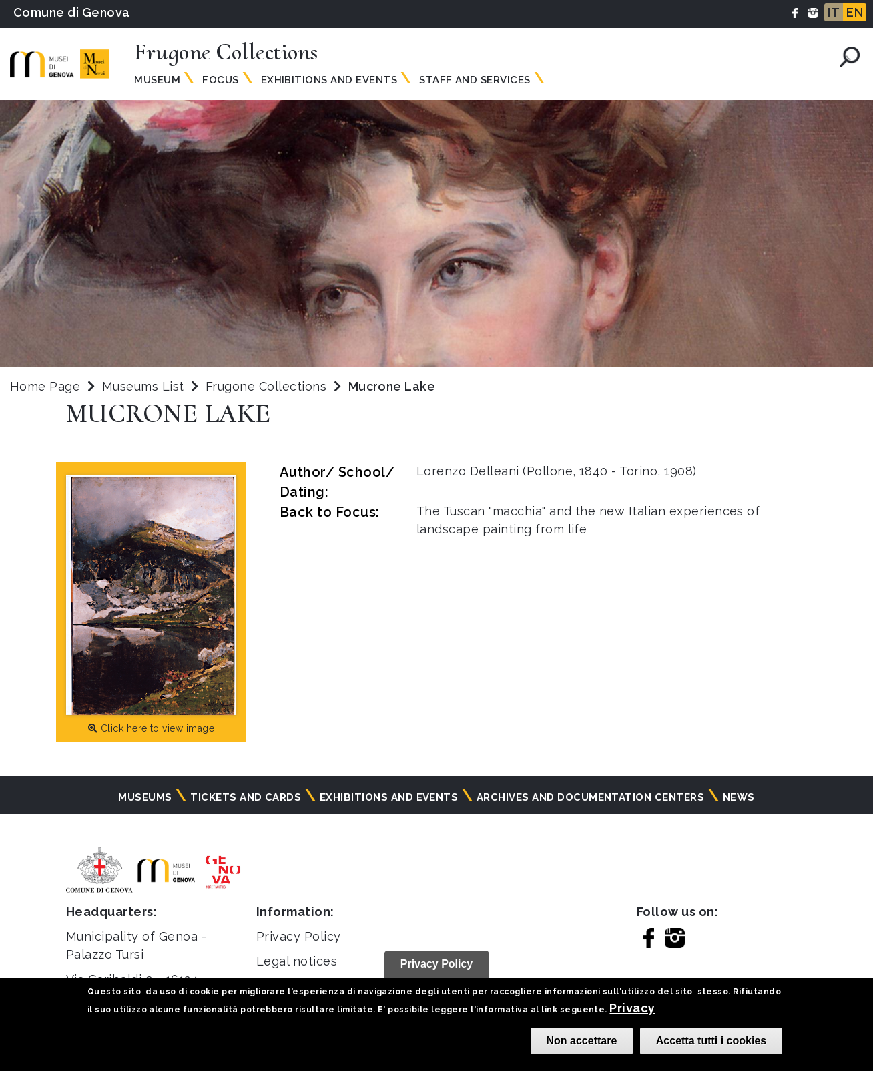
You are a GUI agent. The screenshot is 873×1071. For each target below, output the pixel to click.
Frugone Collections (268, 386)
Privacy (632, 1008)
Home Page (45, 386)
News (739, 797)
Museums (145, 797)
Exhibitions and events (329, 80)
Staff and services (475, 80)
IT (834, 12)
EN (854, 12)
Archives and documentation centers (590, 797)
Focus (220, 80)
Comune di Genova (71, 12)
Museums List (143, 386)
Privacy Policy (298, 936)
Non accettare (582, 1040)
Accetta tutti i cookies (711, 1040)
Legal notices (296, 961)
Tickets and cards (245, 797)
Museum (157, 80)
